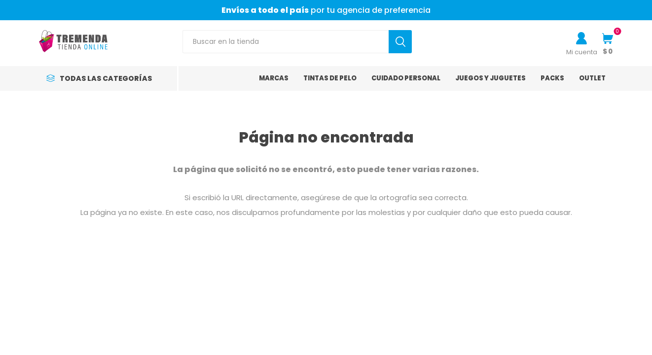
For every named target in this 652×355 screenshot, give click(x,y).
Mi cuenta (581, 52)
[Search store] (285, 41)
